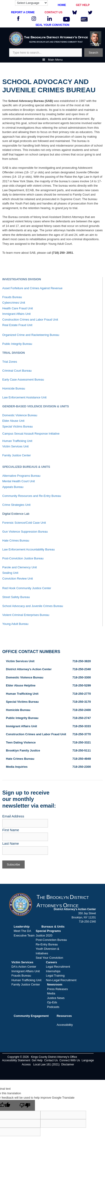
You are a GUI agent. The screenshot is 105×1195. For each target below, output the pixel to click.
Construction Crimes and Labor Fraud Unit (30, 319)
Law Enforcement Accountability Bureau (28, 549)
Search (93, 52)
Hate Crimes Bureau (15, 540)
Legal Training (55, 975)
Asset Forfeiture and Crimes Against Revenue (32, 288)
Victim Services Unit (15, 446)
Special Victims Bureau (17, 426)
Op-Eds (52, 1002)
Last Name (10, 843)
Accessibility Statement (16, 1060)
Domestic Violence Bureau (19, 415)
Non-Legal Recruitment (61, 980)
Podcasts (53, 1007)
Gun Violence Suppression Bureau (25, 531)
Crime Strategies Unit (16, 504)
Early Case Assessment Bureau (23, 379)
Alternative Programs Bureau (21, 475)
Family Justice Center (16, 455)
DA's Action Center (23, 966)
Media (51, 993)
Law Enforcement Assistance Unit (24, 397)
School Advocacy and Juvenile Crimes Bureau (32, 606)
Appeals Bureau (13, 487)
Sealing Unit (10, 572)
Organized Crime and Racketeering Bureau (30, 335)
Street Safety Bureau (16, 597)
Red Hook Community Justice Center (26, 588)
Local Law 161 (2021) (46, 1064)
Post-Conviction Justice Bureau (23, 558)
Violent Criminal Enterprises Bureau (25, 615)
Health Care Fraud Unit (17, 308)
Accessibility (65, 1024)
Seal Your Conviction (49, 957)
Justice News (56, 998)
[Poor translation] (25, 1105)
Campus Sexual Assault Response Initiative (31, 433)
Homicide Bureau (13, 388)
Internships (53, 971)
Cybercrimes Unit (13, 302)
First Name (10, 830)
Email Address (13, 816)
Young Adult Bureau (15, 624)
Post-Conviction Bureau (51, 940)
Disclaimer (67, 1064)
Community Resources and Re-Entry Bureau (31, 496)
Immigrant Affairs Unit (16, 314)
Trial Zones (9, 361)
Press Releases (57, 989)
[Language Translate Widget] (31, 3)
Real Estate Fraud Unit (17, 325)
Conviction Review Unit (17, 578)
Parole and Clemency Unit (19, 567)
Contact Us (51, 1060)
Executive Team (24, 935)
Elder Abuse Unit (13, 420)
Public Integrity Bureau (17, 344)
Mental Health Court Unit (18, 481)
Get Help (37, 1060)
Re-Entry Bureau (47, 944)
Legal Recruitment (58, 966)
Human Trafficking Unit (17, 441)
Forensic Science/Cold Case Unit (24, 522)
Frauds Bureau (12, 297)
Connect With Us (69, 1060)
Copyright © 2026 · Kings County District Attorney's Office (42, 1057)
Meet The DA (22, 931)
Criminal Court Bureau (17, 370)
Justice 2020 (44, 935)
